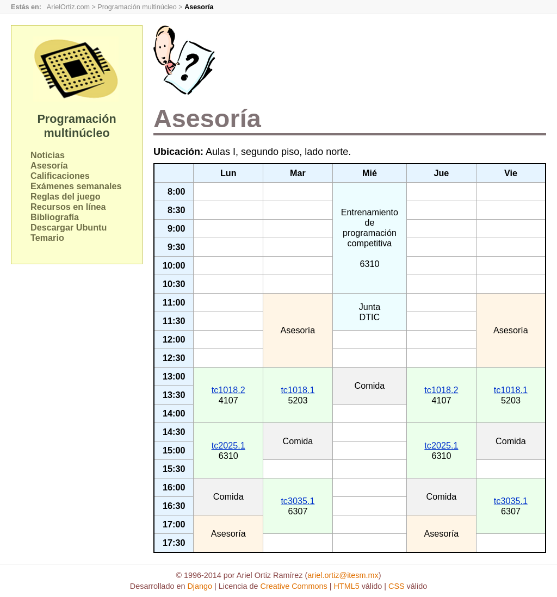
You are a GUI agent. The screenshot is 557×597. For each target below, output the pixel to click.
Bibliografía (54, 217)
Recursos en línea (68, 207)
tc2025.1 (228, 445)
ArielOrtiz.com (68, 7)
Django (199, 586)
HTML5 (346, 586)
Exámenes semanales (75, 186)
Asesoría (48, 165)
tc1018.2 (228, 390)
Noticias (47, 155)
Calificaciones (60, 176)
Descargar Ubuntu (68, 227)
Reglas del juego (65, 196)
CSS (396, 586)
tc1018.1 (297, 390)
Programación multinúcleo (137, 7)
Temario (47, 237)
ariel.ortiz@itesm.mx (343, 575)
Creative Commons (294, 586)
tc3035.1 (297, 501)
